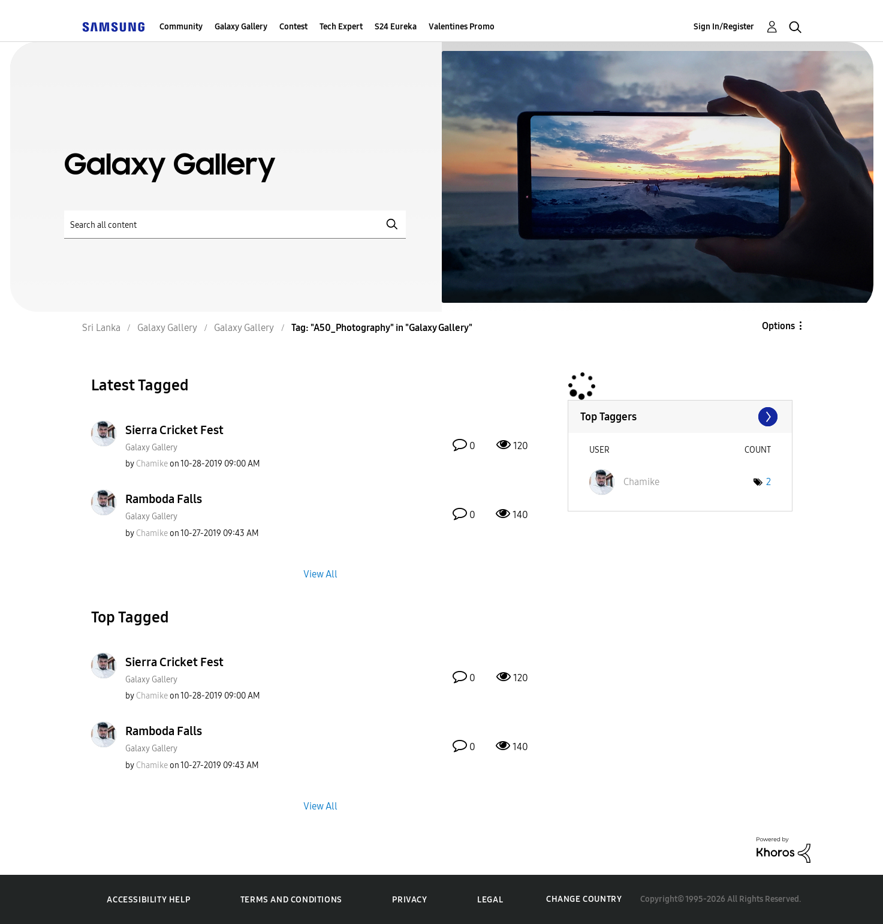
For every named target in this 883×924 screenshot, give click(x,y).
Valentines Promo (462, 27)
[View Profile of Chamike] (152, 464)
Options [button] (778, 326)
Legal (490, 900)
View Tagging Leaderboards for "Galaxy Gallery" (680, 417)
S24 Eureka (396, 27)
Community (181, 27)
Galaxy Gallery (241, 27)
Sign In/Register (724, 27)
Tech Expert (341, 27)
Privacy (409, 900)
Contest (293, 27)
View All (320, 573)
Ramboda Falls (163, 499)
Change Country (584, 899)
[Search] (235, 224)
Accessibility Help (148, 900)
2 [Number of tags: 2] (768, 481)
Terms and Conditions (291, 900)
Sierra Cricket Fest (174, 430)
